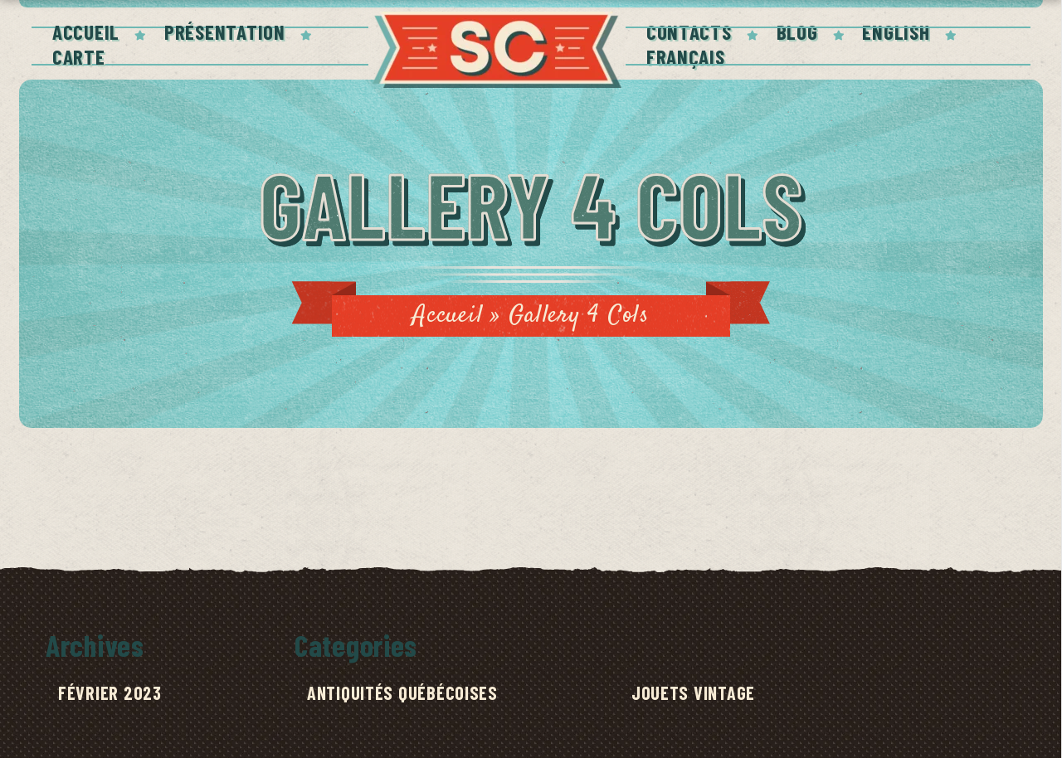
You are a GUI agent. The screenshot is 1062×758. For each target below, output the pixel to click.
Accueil (85, 31)
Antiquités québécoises (402, 692)
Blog (797, 31)
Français (685, 56)
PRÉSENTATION (224, 31)
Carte (78, 56)
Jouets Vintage (693, 692)
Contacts (689, 31)
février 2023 (110, 692)
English (895, 31)
